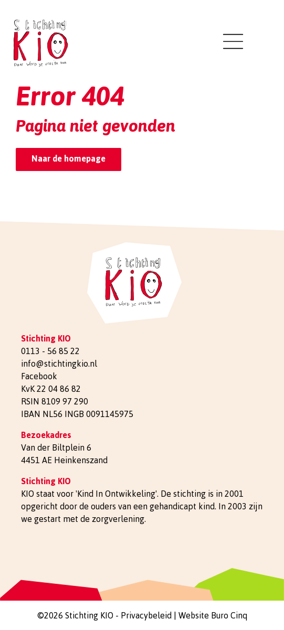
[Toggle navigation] (233, 41)
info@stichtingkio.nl (59, 363)
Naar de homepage (68, 158)
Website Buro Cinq (212, 615)
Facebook (39, 376)
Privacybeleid (146, 615)
